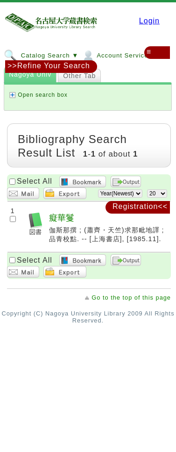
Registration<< (140, 206)
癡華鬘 (61, 217)
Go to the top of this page (131, 297)
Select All (34, 181)
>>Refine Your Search (48, 66)
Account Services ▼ (121, 55)
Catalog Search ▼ (41, 55)
